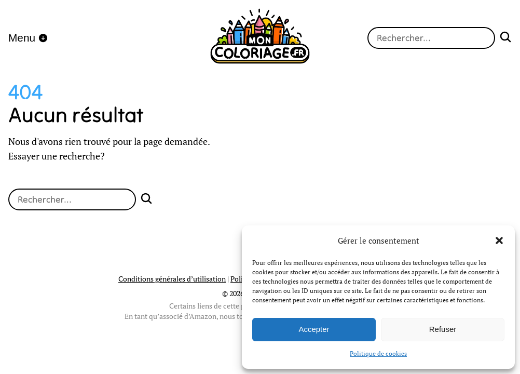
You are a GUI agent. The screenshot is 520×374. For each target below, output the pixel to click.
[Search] (505, 38)
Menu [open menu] (28, 38)
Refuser (443, 329)
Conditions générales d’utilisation (172, 279)
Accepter (313, 329)
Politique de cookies (378, 353)
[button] (499, 240)
